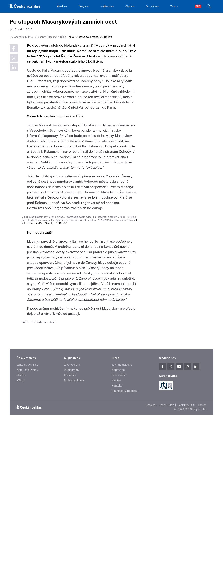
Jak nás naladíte (122, 505)
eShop (21, 521)
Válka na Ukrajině (27, 505)
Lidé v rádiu (119, 516)
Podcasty (70, 516)
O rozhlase (152, 6)
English (202, 546)
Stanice (129, 6)
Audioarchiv (71, 511)
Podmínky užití (186, 546)
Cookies (150, 546)
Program (84, 6)
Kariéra (116, 521)
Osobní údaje (166, 546)
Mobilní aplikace (74, 521)
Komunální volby (27, 511)
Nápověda (118, 511)
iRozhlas (62, 6)
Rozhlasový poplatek (125, 532)
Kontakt (117, 526)
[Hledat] (208, 6)
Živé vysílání (72, 505)
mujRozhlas (107, 6)
